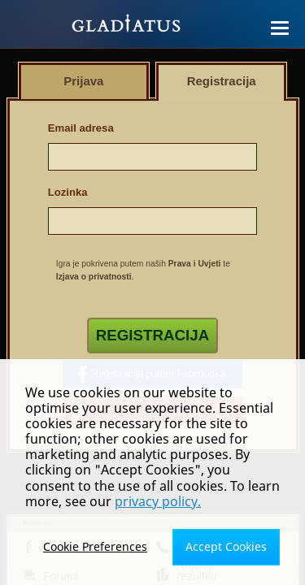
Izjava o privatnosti (94, 276)
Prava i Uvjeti (194, 263)
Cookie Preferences (95, 546)
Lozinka (68, 192)
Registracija (153, 335)
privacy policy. (158, 501)
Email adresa (81, 128)
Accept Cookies (226, 546)
